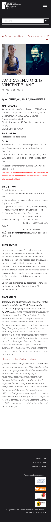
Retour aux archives (12, 36)
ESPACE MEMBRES (39, 467)
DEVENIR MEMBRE (39, 462)
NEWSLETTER (41, 458)
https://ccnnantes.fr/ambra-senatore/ (19, 358)
